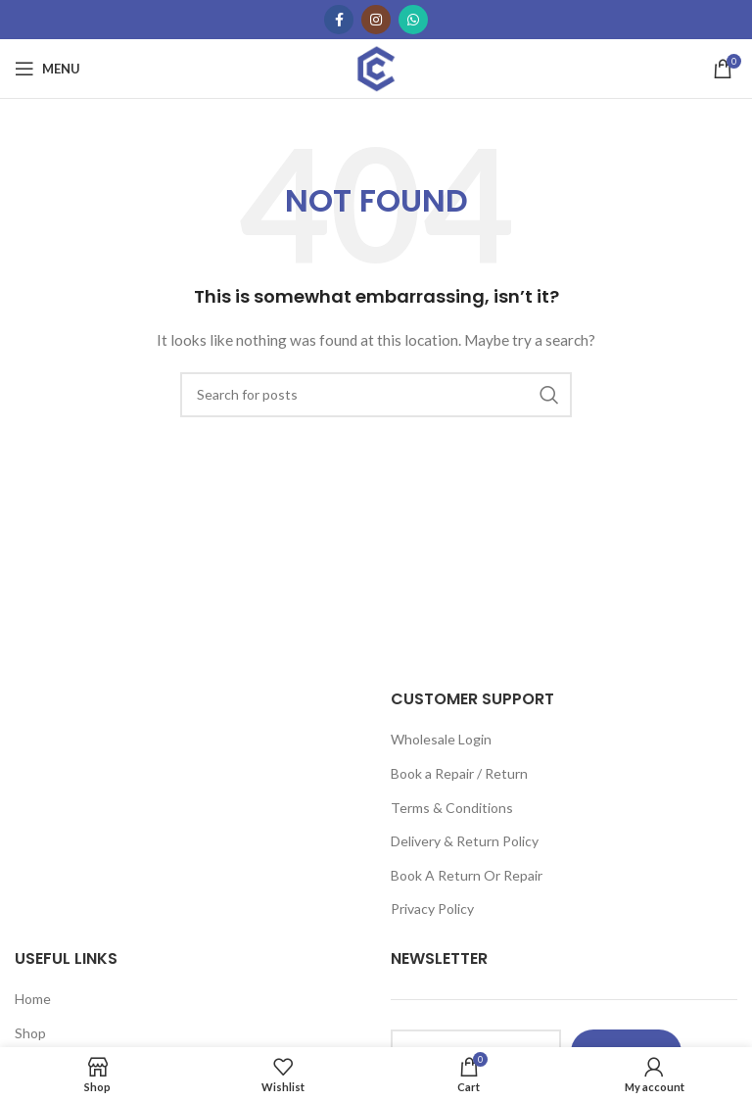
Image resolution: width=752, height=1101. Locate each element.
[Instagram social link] (376, 19)
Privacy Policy (432, 908)
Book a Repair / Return (459, 773)
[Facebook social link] (338, 19)
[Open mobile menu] (47, 68)
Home (33, 998)
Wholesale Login (441, 739)
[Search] (376, 394)
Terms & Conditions (452, 807)
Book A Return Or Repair (466, 875)
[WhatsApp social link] (413, 19)
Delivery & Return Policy (465, 841)
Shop (30, 1033)
